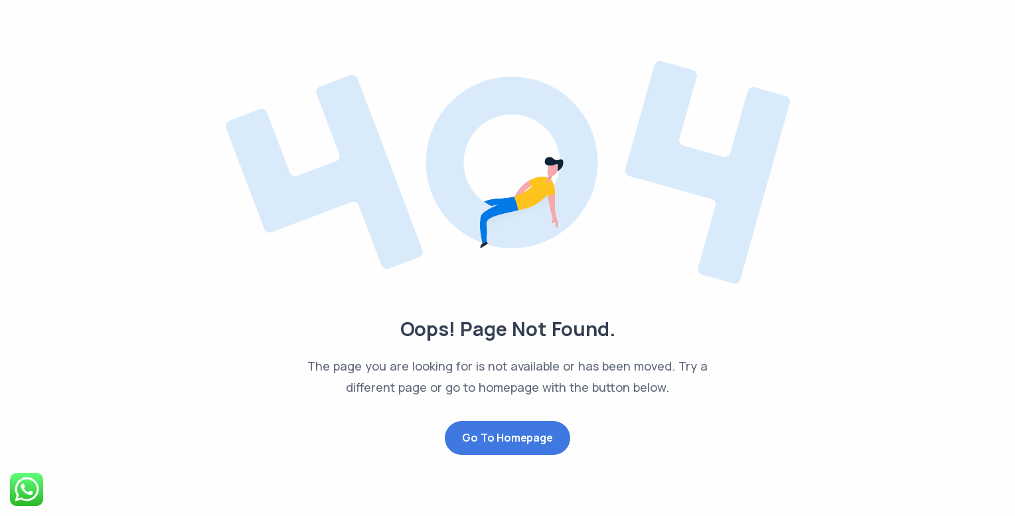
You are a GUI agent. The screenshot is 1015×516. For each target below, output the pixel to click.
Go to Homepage (507, 437)
